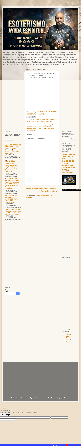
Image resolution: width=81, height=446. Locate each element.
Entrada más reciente (37, 188)
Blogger (67, 398)
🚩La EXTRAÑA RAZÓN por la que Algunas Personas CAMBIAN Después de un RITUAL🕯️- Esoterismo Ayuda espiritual (12, 183)
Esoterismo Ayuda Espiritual (69, 338)
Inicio (53, 188)
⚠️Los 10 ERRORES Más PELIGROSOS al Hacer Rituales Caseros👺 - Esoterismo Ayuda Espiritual (13, 149)
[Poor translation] (7, 414)
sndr (45, 398)
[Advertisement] (13, 98)
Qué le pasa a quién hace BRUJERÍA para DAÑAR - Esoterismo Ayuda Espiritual (13, 212)
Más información (73, 445)
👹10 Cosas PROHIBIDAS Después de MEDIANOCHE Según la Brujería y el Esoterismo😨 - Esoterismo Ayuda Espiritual (13, 165)
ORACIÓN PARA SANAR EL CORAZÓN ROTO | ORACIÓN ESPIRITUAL (12, 199)
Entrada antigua (49, 191)
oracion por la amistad (41, 128)
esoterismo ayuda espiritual (42, 121)
